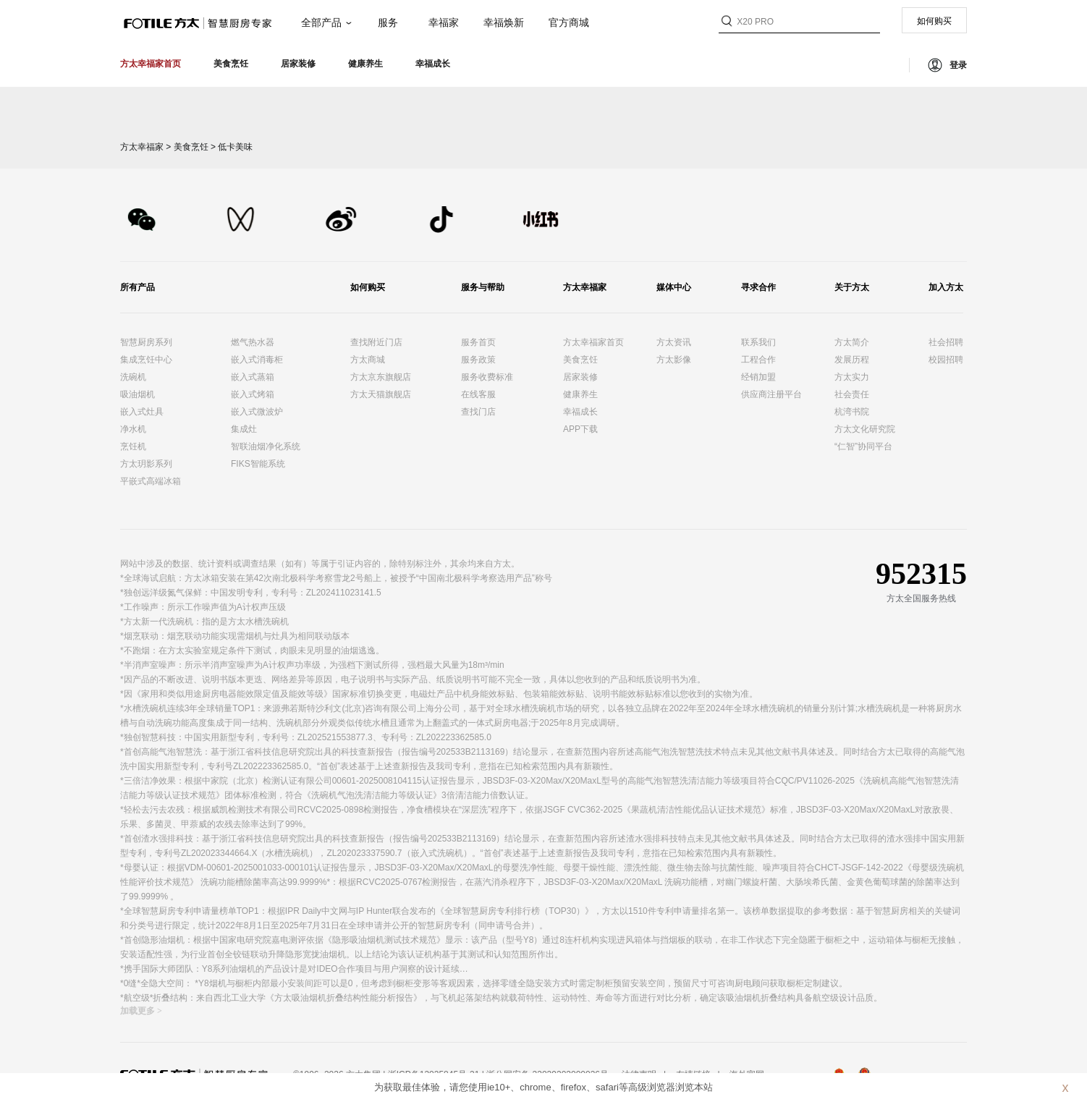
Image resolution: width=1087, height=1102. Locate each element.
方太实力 (851, 377)
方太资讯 (673, 342)
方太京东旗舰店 (380, 377)
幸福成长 (580, 412)
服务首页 (478, 342)
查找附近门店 (376, 342)
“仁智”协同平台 (863, 446)
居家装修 (580, 377)
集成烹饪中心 (146, 360)
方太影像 (673, 360)
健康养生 (580, 394)
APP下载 (580, 429)
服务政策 (478, 360)
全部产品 (321, 22)
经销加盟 (758, 377)
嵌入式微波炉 (257, 412)
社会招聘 (946, 342)
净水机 (133, 429)
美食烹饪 (191, 147)
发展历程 (851, 360)
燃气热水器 (252, 342)
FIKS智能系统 (258, 464)
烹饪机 (133, 446)
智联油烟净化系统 (265, 446)
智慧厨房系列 (146, 342)
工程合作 (758, 360)
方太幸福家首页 (593, 342)
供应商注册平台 (771, 394)
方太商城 (367, 360)
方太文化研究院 (864, 429)
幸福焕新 (503, 22)
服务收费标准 (487, 377)
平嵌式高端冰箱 (150, 481)
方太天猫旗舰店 (380, 394)
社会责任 (851, 394)
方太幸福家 (142, 147)
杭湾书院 (851, 412)
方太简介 (851, 342)
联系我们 (758, 342)
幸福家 (443, 22)
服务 (388, 22)
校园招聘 (946, 360)
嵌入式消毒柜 (257, 360)
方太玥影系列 (146, 464)
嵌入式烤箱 (252, 394)
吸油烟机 (137, 394)
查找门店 (478, 412)
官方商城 (569, 22)
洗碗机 (133, 377)
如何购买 (934, 21)
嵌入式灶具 (142, 412)
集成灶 (244, 429)
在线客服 (478, 394)
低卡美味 (235, 147)
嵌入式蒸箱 (252, 377)
